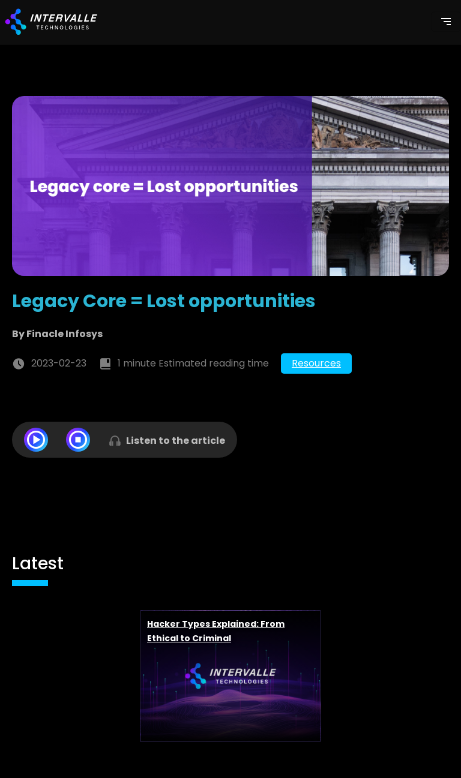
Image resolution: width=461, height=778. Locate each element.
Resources (316, 363)
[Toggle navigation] (446, 21)
